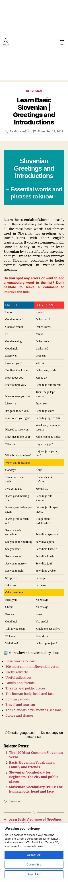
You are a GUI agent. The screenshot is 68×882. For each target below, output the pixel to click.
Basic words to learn (21, 661)
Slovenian (34, 90)
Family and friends (20, 683)
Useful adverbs (16, 672)
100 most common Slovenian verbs (32, 667)
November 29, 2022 (50, 131)
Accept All (34, 854)
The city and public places (25, 688)
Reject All (34, 874)
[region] (34, 852)
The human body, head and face (29, 694)
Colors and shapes (19, 716)
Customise (34, 864)
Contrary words (17, 699)
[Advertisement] (34, 46)
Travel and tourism (20, 705)
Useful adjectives (18, 678)
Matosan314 (21, 131)
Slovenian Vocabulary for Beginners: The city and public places (33, 777)
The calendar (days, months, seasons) (34, 710)
